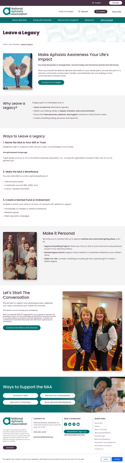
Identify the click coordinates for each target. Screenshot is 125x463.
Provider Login (100, 436)
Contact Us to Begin (51, 82)
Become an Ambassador (57, 395)
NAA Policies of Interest (103, 446)
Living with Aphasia (42, 20)
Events (97, 426)
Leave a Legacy (21, 33)
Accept (117, 459)
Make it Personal (59, 233)
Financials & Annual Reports (105, 442)
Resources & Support (68, 20)
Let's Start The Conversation (16, 295)
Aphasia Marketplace (103, 433)
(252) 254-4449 (39, 432)
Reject (106, 459)
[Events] (100, 11)
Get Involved (106, 20)
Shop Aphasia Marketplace (57, 402)
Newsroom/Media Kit (102, 439)
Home (5, 44)
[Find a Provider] (64, 11)
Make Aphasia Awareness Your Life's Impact (73, 57)
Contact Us (99, 449)
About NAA (116, 11)
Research (89, 20)
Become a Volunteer (20, 402)
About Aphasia (19, 20)
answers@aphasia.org (43, 437)
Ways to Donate (101, 429)
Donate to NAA (20, 395)
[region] (62, 458)
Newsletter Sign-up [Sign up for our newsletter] (76, 431)
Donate (115, 3)
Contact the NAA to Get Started (21, 327)
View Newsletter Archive (74, 434)
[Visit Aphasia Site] (17, 11)
